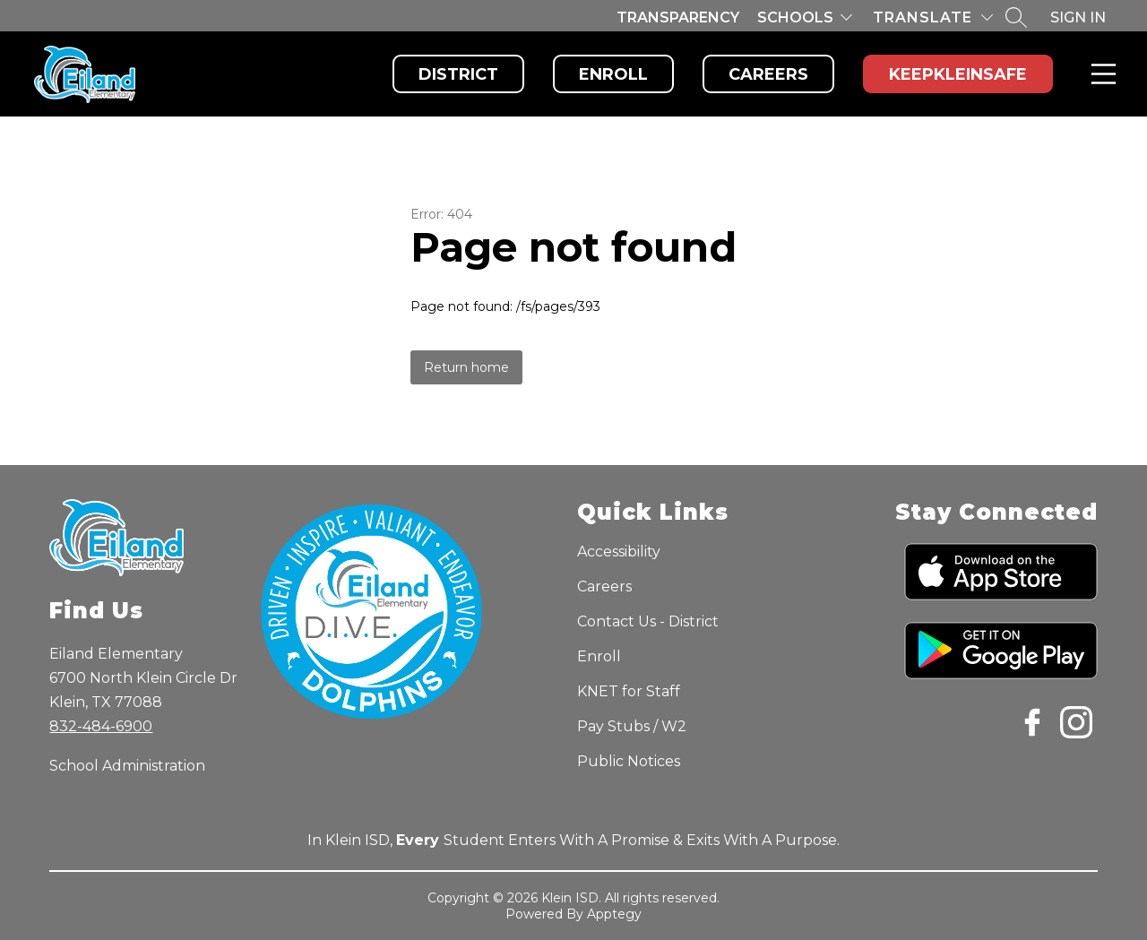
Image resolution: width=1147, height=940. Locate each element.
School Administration (127, 765)
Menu (1100, 74)
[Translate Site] (932, 17)
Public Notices (628, 761)
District (458, 74)
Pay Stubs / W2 (631, 726)
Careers (768, 74)
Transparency (678, 17)
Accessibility (618, 551)
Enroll (613, 74)
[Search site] (1016, 17)
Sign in (1078, 17)
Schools (795, 17)
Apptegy (614, 914)
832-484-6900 (100, 726)
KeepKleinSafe (958, 74)
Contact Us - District (648, 621)
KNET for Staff (628, 691)
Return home (466, 367)
